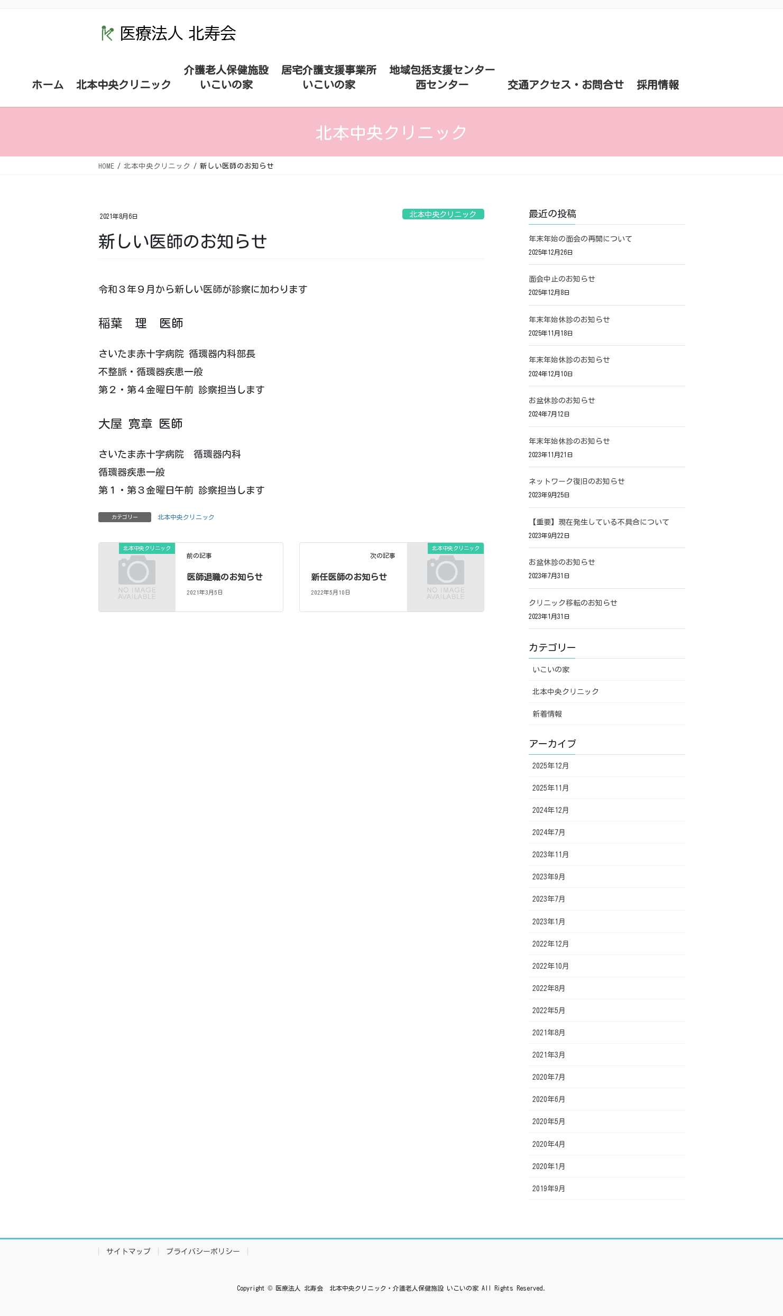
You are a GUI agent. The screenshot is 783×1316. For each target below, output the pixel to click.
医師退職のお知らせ (225, 577)
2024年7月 (549, 832)
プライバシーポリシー (203, 1251)
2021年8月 (549, 1032)
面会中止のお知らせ (562, 279)
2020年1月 (549, 1166)
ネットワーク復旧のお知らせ (577, 481)
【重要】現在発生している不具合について (599, 522)
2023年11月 (550, 854)
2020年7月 (549, 1077)
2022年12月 (550, 944)
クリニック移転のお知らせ (573, 603)
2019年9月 (549, 1188)
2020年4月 (549, 1144)
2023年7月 (549, 899)
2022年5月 (549, 1010)
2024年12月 (550, 810)
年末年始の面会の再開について (580, 239)
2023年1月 (549, 921)
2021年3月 (549, 1055)
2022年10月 (550, 966)
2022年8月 (549, 988)
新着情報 (547, 714)
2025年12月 (550, 766)
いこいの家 (550, 669)
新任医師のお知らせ (349, 577)
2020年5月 (549, 1121)
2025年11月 (550, 788)
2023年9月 (549, 877)
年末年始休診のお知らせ (569, 319)
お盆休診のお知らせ (562, 400)
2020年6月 (549, 1099)
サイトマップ (128, 1251)
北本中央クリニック (443, 214)
